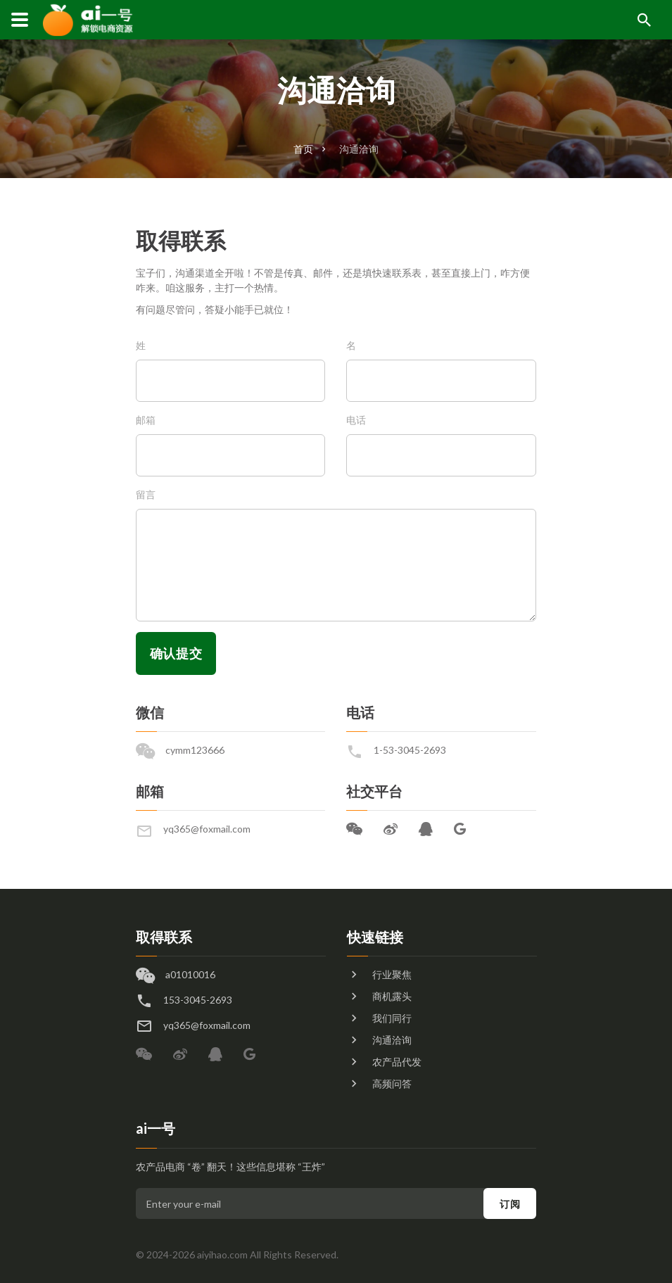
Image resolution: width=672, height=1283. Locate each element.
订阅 (510, 1204)
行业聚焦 (392, 974)
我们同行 (392, 1018)
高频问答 (392, 1083)
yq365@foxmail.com (207, 829)
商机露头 (392, 996)
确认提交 (176, 653)
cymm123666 (194, 750)
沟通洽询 (359, 149)
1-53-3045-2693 (410, 750)
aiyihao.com (222, 1254)
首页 (303, 149)
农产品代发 (396, 1062)
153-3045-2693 (197, 1000)
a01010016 (190, 974)
